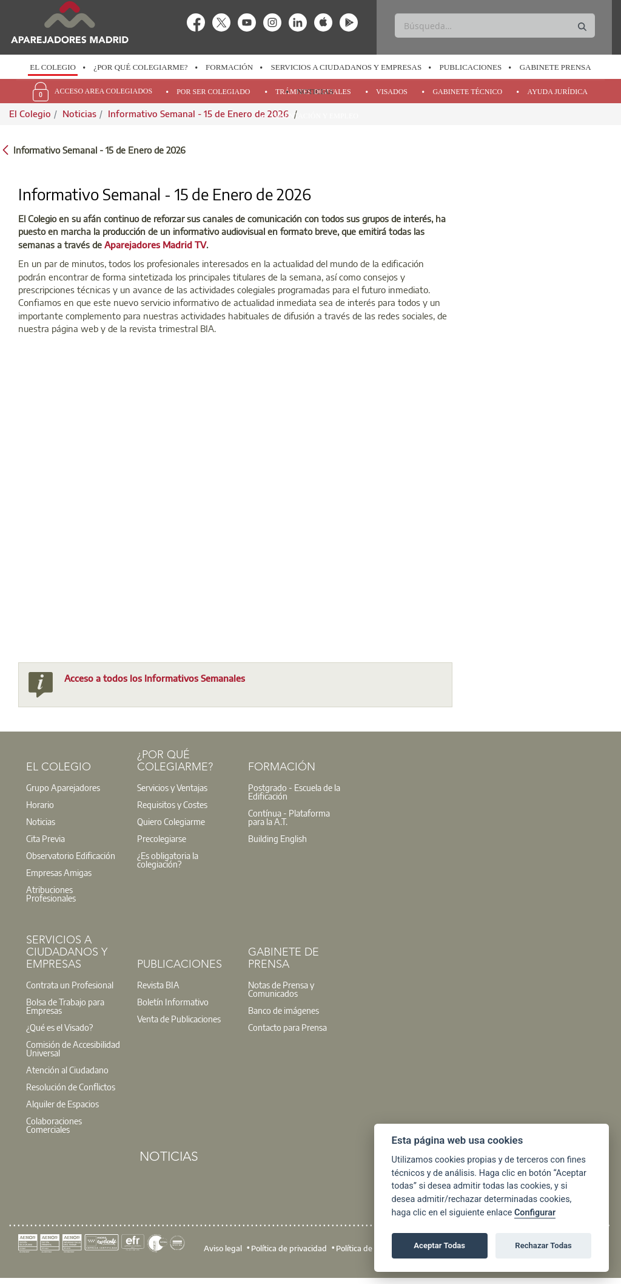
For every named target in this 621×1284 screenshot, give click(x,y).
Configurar (535, 1213)
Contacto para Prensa (287, 1027)
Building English (277, 838)
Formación (229, 67)
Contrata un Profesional (69, 984)
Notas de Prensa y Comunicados (281, 989)
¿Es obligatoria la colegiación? (167, 859)
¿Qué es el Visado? (59, 1027)
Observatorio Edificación (70, 855)
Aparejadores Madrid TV (155, 244)
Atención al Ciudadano (67, 1069)
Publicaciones (471, 67)
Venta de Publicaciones (179, 1018)
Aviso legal (223, 1248)
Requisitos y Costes (172, 804)
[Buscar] (494, 25)
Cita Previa (45, 838)
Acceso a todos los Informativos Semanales (154, 678)
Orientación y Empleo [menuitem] (315, 116)
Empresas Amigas (59, 872)
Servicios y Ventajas (172, 787)
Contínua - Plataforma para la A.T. (289, 817)
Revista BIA (158, 984)
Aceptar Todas (439, 1245)
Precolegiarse (161, 838)
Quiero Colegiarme (171, 821)
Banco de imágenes (283, 1010)
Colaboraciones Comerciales (54, 1125)
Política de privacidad (289, 1248)
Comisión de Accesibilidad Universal (73, 1048)
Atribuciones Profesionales (51, 893)
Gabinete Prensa (555, 67)
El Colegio (53, 67)
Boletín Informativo (173, 1001)
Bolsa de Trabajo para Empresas (65, 1006)
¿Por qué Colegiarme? (140, 67)
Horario (40, 804)
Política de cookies (368, 1248)
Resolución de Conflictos (70, 1086)
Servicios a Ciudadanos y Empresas (346, 67)
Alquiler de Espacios (62, 1103)
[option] (53, 67)
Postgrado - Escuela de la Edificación (294, 791)
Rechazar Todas (543, 1245)
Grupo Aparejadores (63, 787)
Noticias (315, 91)
